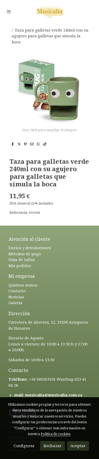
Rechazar (53, 445)
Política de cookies (55, 434)
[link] (49, 12)
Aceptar (78, 445)
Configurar (24, 445)
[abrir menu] (9, 11)
